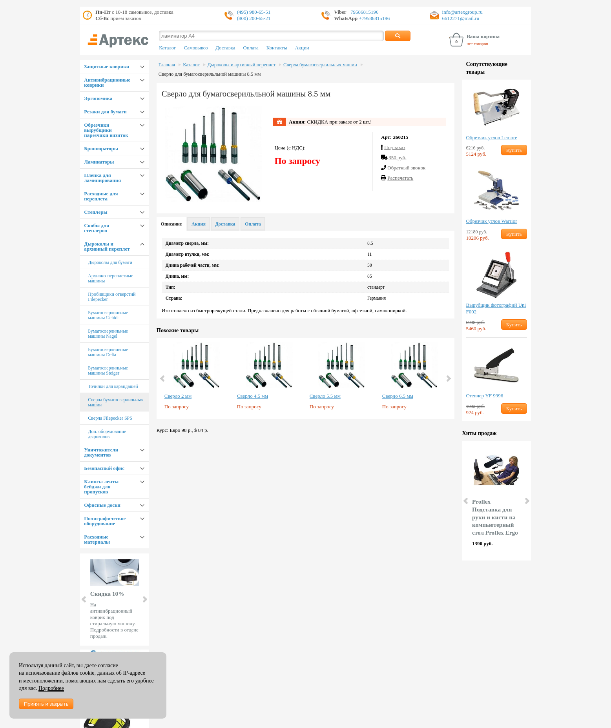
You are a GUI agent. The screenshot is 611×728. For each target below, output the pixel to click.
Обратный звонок (406, 168)
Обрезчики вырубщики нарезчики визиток (106, 130)
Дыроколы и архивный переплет (106, 246)
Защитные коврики (106, 66)
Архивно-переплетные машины (110, 278)
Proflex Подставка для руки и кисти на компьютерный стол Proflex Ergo (495, 517)
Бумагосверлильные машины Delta (108, 352)
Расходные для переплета (101, 196)
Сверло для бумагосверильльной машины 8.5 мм (210, 74)
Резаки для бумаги (105, 112)
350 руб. (397, 157)
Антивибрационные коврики (107, 82)
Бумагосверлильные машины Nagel (108, 333)
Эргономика (98, 98)
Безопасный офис (104, 468)
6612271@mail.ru (461, 18)
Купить (514, 150)
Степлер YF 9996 (484, 396)
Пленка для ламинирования (102, 177)
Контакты (276, 48)
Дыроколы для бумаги (110, 262)
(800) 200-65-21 (254, 18)
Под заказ (394, 147)
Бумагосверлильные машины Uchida (108, 315)
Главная (167, 64)
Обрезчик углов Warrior (491, 221)
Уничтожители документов (101, 452)
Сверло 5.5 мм (325, 396)
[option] (196, 378)
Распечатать (400, 178)
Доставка (225, 48)
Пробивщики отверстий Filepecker (111, 296)
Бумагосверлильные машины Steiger (108, 370)
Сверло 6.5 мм (397, 396)
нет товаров (477, 43)
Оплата (251, 48)
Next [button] (448, 378)
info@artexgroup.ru (462, 12)
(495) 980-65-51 (254, 12)
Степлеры (95, 212)
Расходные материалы (97, 539)
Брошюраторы (101, 148)
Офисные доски (102, 505)
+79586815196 (363, 12)
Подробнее (51, 688)
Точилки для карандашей (113, 386)
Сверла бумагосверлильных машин (115, 402)
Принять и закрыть (46, 704)
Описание (171, 224)
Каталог (167, 48)
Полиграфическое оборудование (105, 520)
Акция (199, 224)
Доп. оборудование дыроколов (107, 434)
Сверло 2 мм (178, 396)
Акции (302, 48)
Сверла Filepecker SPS (110, 418)
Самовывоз (196, 48)
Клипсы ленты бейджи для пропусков (101, 487)
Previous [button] (163, 378)
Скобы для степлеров (96, 227)
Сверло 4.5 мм (252, 396)
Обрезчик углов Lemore (491, 137)
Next (144, 599)
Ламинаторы (99, 162)
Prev (84, 599)
